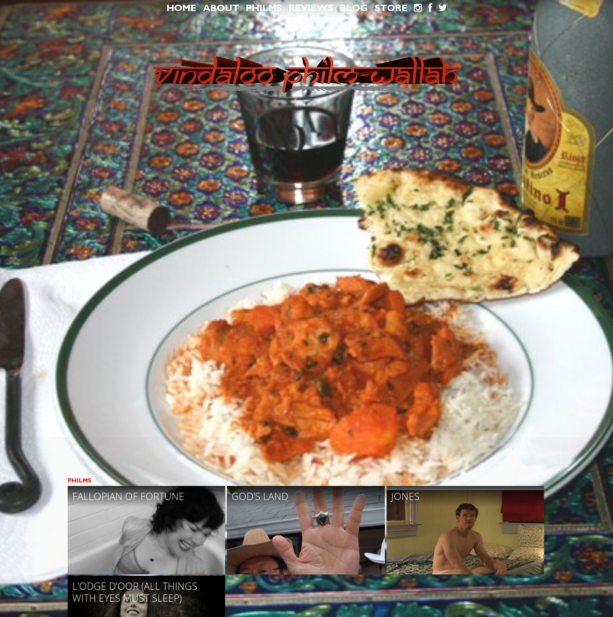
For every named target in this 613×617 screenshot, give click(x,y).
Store (391, 8)
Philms (264, 8)
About (221, 8)
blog (354, 8)
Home (181, 8)
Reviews (311, 8)
